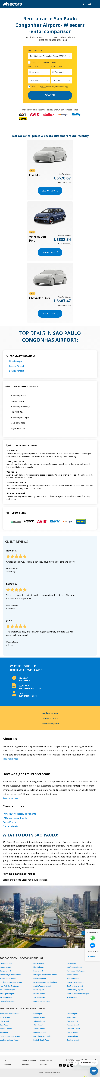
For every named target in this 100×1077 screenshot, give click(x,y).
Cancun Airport (16, 366)
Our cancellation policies (50, 723)
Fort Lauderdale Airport (76, 971)
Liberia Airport (16, 361)
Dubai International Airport (10, 1036)
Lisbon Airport (72, 1013)
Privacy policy (46, 1061)
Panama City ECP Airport (42, 1001)
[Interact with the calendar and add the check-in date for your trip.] (39, 72)
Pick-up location (35, 50)
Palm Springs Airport (7, 1001)
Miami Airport (38, 967)
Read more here (10, 758)
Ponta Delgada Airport (41, 1040)
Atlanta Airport (72, 975)
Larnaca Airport (73, 1036)
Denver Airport (39, 963)
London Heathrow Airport (9, 1040)
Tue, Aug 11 (59, 72)
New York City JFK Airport (9, 986)
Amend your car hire (50, 718)
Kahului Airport (5, 967)
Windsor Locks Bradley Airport (78, 993)
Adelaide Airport (6, 1029)
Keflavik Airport (39, 1017)
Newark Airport (39, 993)
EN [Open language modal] (84, 4)
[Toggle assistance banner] (83, 933)
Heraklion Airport (73, 1029)
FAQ (5, 1061)
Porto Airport (5, 1017)
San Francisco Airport (75, 986)
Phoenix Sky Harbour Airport (10, 975)
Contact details (10, 826)
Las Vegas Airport (40, 978)
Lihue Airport (72, 963)
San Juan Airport (73, 1040)
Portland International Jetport (11, 982)
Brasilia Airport (16, 370)
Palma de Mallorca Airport (9, 1013)
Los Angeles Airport (74, 967)
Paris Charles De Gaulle (42, 1036)
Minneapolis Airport (7, 993)
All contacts (92, 956)
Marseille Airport (39, 1032)
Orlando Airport (6, 963)
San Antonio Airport (40, 997)
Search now (50, 190)
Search (50, 95)
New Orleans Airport (7, 990)
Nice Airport (4, 1021)
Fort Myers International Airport (45, 975)
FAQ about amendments (15, 818)
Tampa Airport (5, 971)
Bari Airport (4, 1032)
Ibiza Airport (4, 1025)
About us (7, 1064)
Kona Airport (38, 971)
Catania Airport (39, 1021)
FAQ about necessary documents (19, 813)
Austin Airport (72, 997)
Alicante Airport (39, 1029)
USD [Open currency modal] (90, 4)
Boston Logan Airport (8, 978)
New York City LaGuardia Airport (45, 982)
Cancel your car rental (50, 713)
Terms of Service (29, 1061)
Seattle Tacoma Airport (42, 986)
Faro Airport (38, 1013)
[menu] (95, 4)
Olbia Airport (38, 1025)
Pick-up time (33, 67)
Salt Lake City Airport (75, 990)
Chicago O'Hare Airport (75, 982)
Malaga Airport (72, 1017)
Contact (43, 1064)
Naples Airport (72, 1021)
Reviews (25, 1064)
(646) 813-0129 (92, 951)
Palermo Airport (73, 1025)
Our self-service (11, 822)
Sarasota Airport (6, 997)
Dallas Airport (38, 990)
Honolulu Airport (73, 978)
